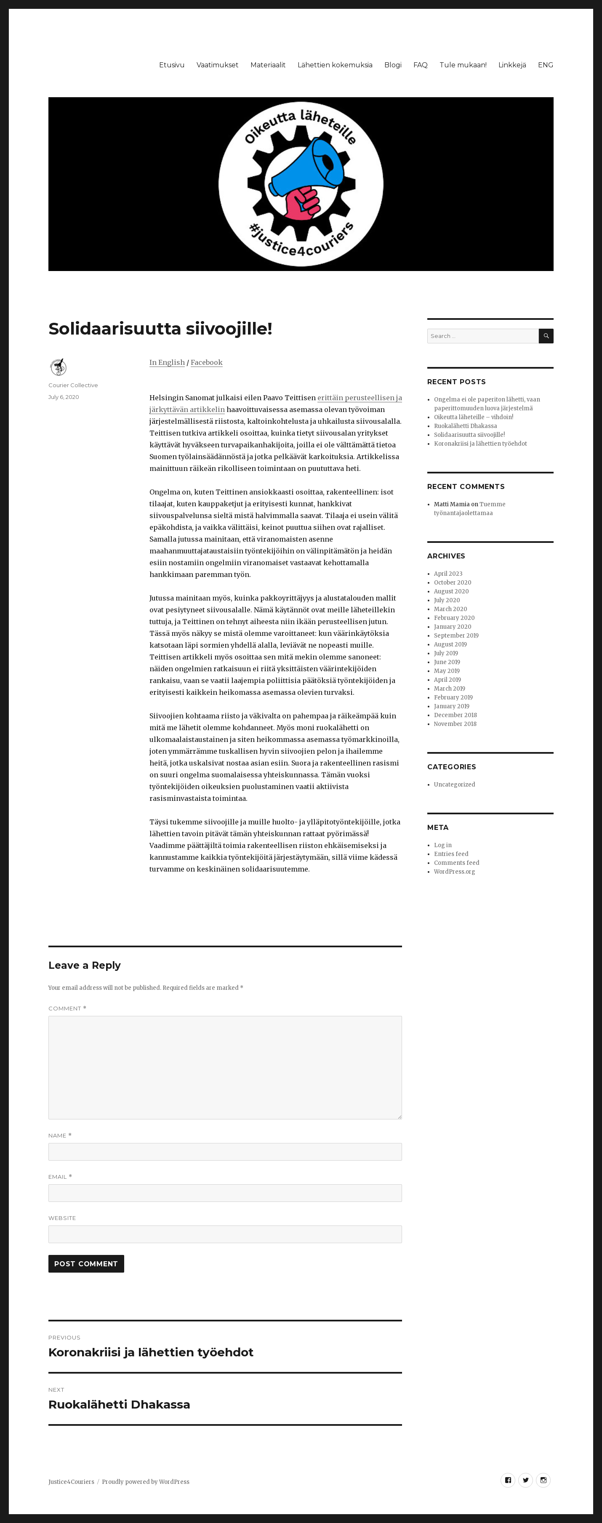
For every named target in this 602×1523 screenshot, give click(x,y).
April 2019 (447, 679)
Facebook (207, 362)
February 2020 (454, 618)
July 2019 (446, 653)
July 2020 (447, 600)
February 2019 (453, 697)
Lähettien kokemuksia (335, 65)
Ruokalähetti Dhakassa (465, 426)
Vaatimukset (218, 65)
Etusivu (172, 65)
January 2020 (452, 626)
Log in (443, 845)
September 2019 (456, 635)
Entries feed (451, 854)
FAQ (420, 65)
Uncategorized (454, 784)
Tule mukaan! (463, 65)
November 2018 (455, 724)
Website (62, 1218)
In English (167, 362)
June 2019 (447, 662)
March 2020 (450, 609)
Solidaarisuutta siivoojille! (469, 435)
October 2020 (452, 582)
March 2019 (449, 688)
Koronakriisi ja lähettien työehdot (480, 443)
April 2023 (448, 573)
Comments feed (456, 862)
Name (60, 1135)
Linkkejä (512, 65)
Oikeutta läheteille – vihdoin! (473, 417)
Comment (67, 1008)
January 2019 (451, 706)
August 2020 (451, 591)
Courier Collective (73, 385)
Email (60, 1176)
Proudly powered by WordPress (145, 1482)
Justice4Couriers (71, 1482)
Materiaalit (268, 65)
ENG (546, 65)
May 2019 (447, 671)
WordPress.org (454, 871)
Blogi (393, 65)
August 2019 (450, 644)
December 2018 (455, 715)
